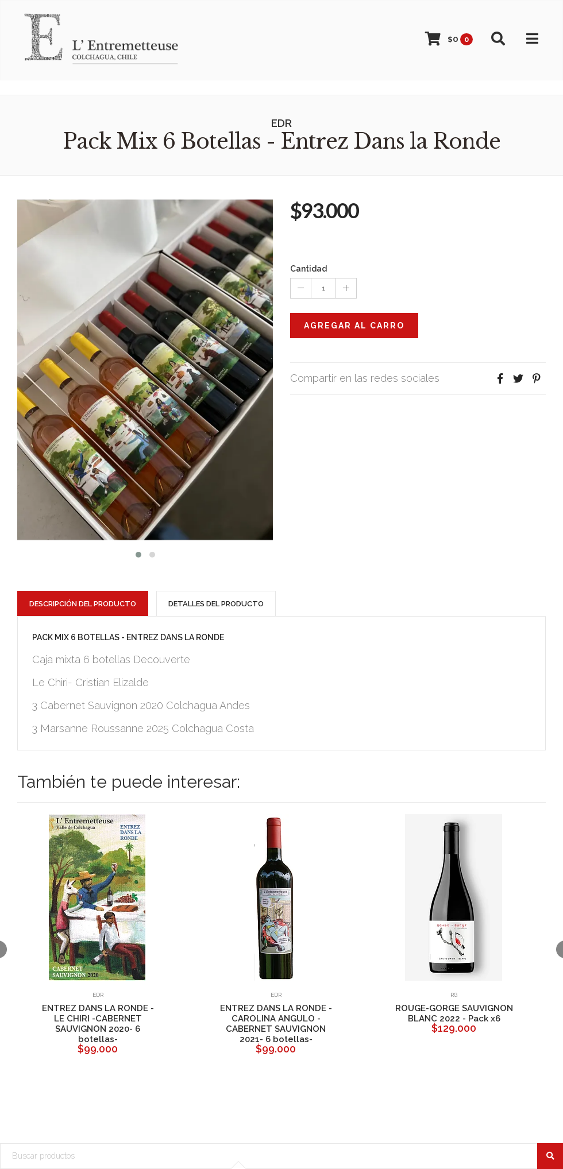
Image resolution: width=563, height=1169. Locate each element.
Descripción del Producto (82, 603)
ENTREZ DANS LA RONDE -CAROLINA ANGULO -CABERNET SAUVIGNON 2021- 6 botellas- (276, 1023)
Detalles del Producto (216, 603)
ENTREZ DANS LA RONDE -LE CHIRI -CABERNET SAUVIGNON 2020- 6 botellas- (98, 1023)
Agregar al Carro (354, 325)
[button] (138, 553)
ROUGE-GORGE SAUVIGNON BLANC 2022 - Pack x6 (454, 1013)
